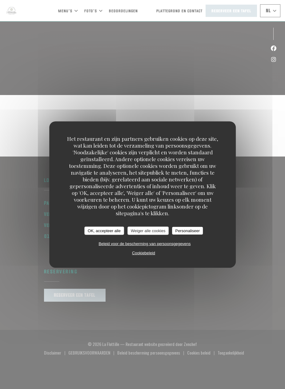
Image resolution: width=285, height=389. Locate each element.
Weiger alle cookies (148, 230)
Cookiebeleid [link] (143, 253)
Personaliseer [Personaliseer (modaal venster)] (187, 230)
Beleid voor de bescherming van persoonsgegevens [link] (144, 243)
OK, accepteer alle (104, 230)
